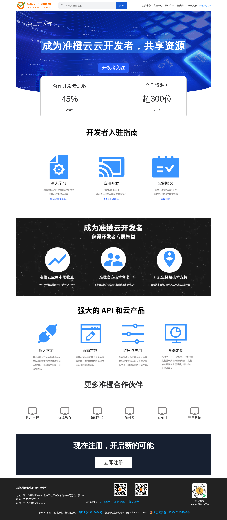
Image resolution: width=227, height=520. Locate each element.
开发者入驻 (205, 5)
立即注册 (113, 462)
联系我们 (180, 5)
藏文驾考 (134, 501)
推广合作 (169, 5)
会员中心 (146, 5)
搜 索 (121, 5)
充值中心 (157, 5)
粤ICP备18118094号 (90, 512)
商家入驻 (192, 5)
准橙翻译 (119, 501)
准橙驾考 (105, 501)
